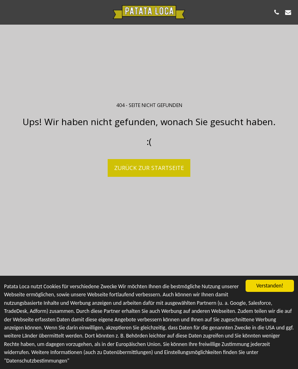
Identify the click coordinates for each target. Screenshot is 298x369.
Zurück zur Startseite (149, 168)
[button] (9, 12)
